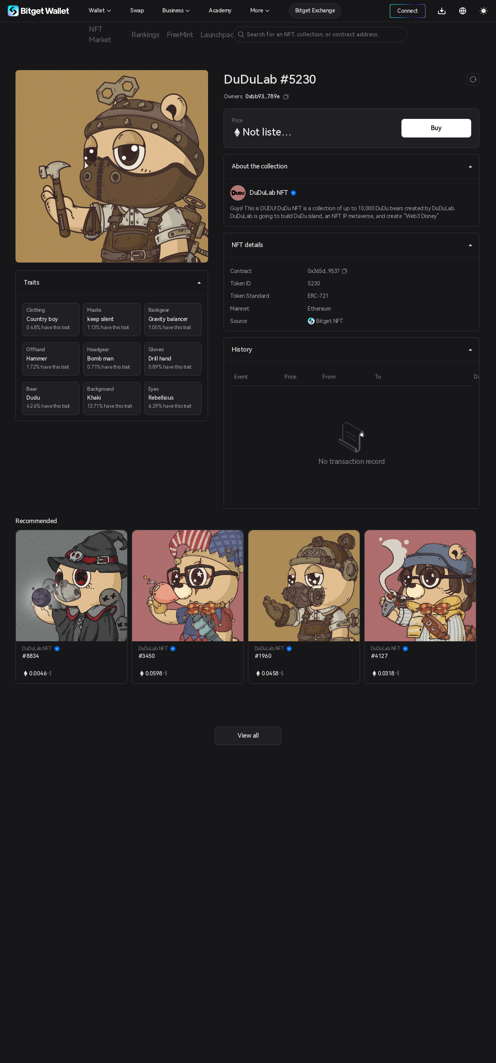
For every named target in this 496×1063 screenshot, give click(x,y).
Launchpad (217, 35)
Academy (220, 10)
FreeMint (179, 35)
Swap (137, 10)
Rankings (145, 35)
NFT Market (100, 34)
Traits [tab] (113, 282)
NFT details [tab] (352, 245)
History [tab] (352, 349)
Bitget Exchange (315, 10)
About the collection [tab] (352, 166)
